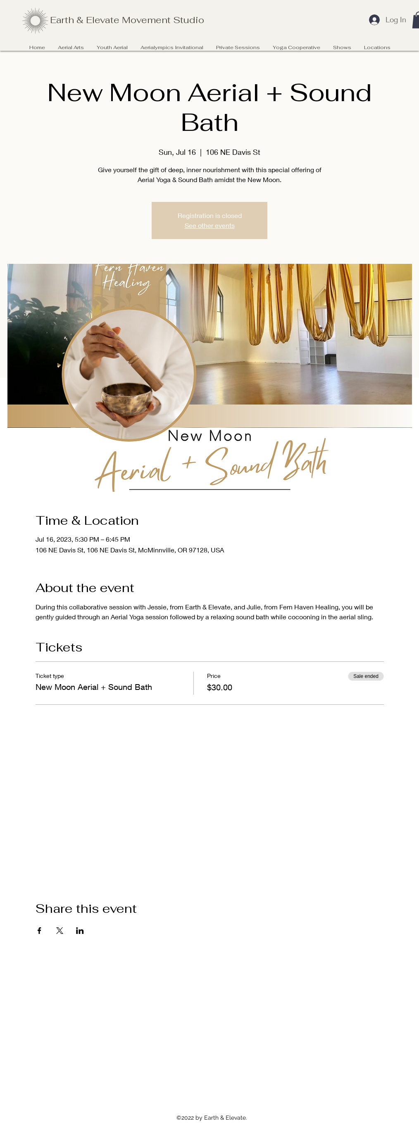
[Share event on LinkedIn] (80, 930)
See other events (210, 225)
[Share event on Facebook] (39, 930)
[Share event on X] (60, 930)
